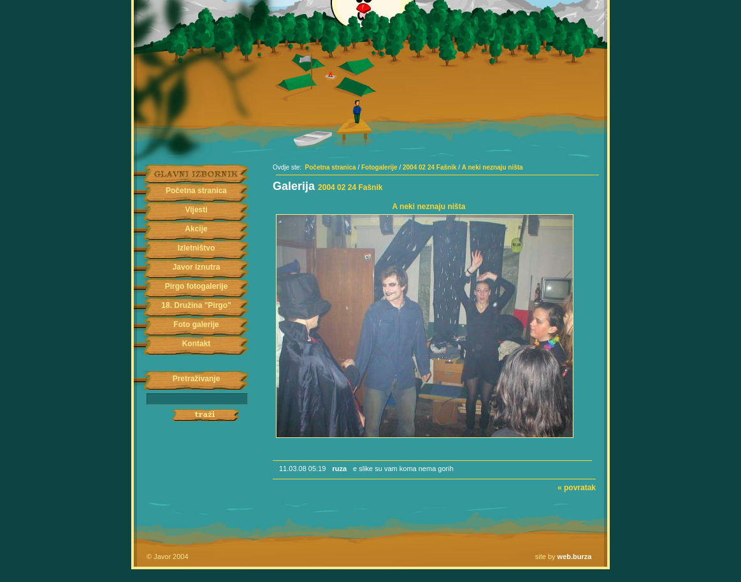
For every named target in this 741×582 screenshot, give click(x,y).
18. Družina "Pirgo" (196, 305)
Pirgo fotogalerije (196, 286)
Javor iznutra (196, 267)
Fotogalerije (379, 167)
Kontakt (196, 343)
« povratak (577, 487)
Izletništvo (196, 248)
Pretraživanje (196, 378)
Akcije (196, 228)
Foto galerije (196, 324)
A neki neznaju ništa (492, 167)
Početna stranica (196, 190)
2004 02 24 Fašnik (430, 167)
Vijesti (196, 209)
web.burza (575, 556)
